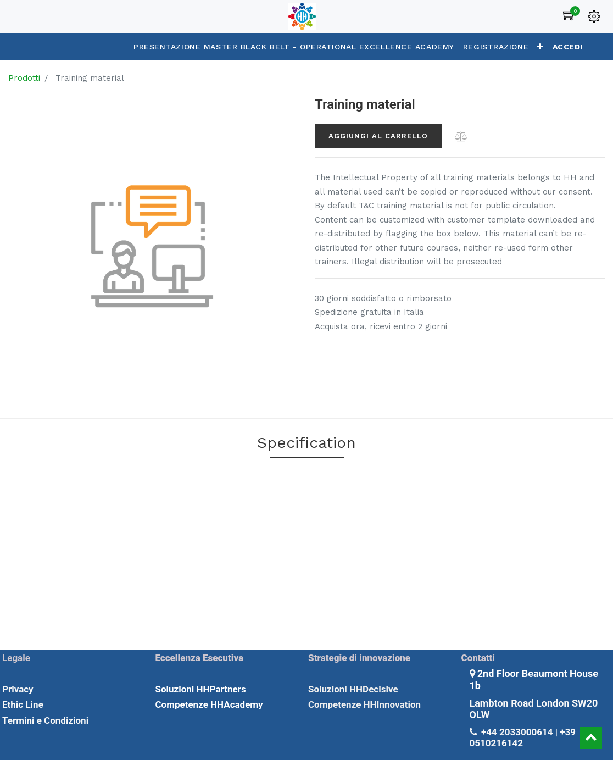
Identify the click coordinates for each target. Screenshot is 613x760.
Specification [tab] (306, 443)
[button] (540, 46)
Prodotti (24, 78)
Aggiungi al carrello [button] (378, 136)
